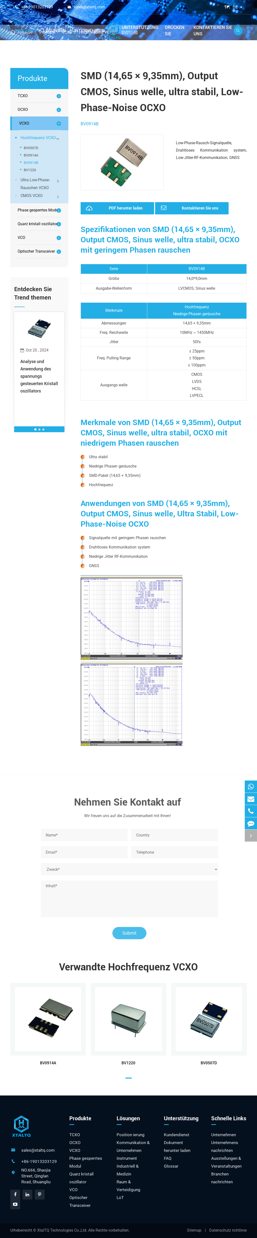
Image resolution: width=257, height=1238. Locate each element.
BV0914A (31, 155)
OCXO (23, 109)
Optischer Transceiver (36, 251)
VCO (21, 237)
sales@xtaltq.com (89, 7)
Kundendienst (176, 1134)
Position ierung (131, 1134)
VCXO (24, 123)
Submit (131, 933)
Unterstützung (140, 27)
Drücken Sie (174, 30)
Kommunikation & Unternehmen (133, 1146)
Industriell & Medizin (128, 1170)
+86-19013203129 (37, 7)
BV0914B (31, 163)
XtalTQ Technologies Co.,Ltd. (62, 1230)
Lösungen (54, 30)
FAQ (167, 1158)
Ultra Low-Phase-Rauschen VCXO (40, 184)
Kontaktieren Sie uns (213, 30)
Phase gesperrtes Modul (38, 210)
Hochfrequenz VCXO (40, 138)
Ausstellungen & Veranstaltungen (226, 1162)
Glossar (171, 1166)
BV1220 (30, 170)
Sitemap (194, 1230)
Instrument (127, 1158)
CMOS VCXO (40, 196)
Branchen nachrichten (222, 1178)
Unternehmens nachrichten (224, 1146)
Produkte (26, 30)
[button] (35, 429)
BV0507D (31, 148)
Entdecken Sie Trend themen (33, 293)
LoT (120, 1197)
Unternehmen (88, 30)
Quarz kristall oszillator (37, 224)
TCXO (23, 95)
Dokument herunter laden (177, 1146)
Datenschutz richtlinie (228, 1230)
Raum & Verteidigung (128, 1185)
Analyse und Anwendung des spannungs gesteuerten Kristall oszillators (39, 376)
